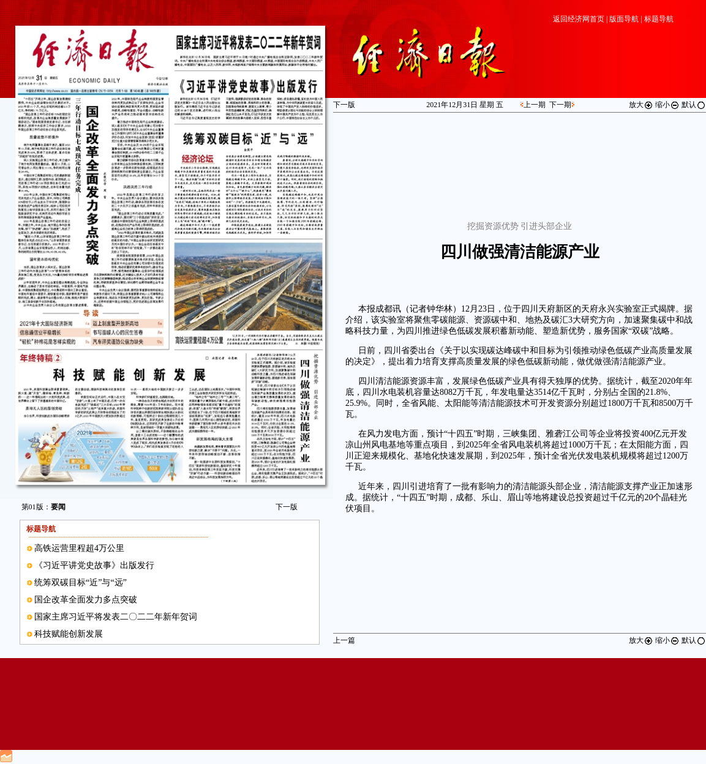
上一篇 (344, 640)
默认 (694, 104)
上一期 (535, 104)
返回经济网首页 (578, 19)
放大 (641, 104)
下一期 (560, 104)
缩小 (667, 104)
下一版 (287, 507)
